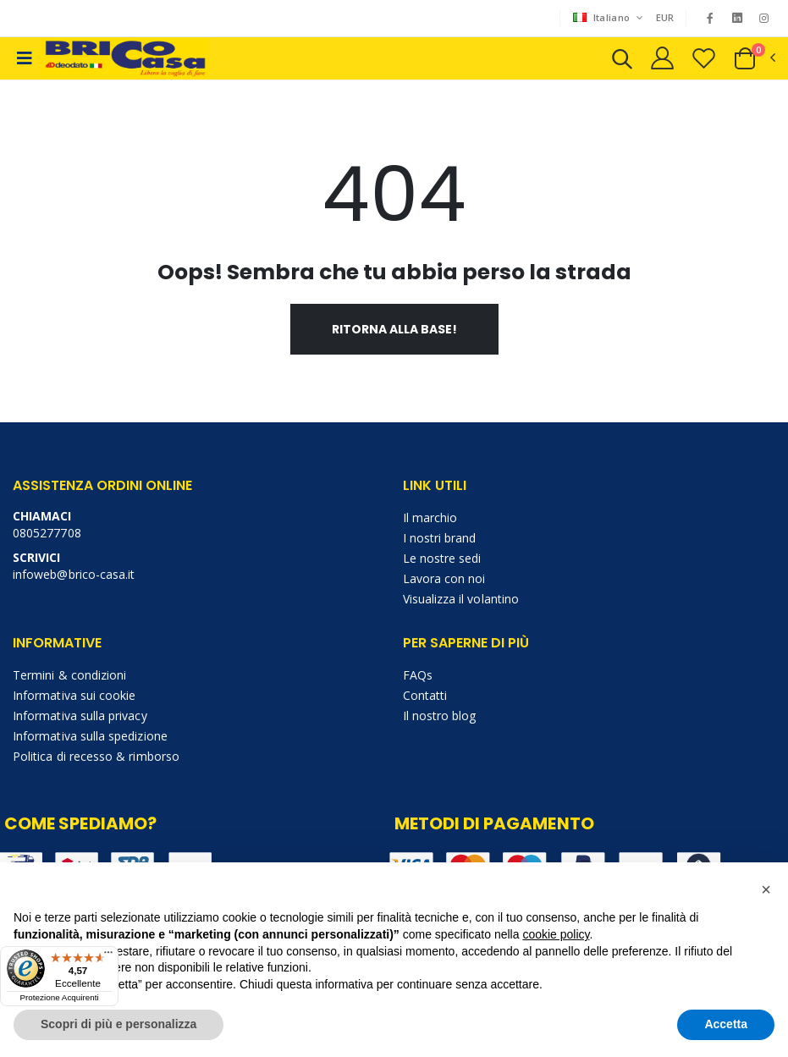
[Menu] (108, 956)
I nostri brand (440, 538)
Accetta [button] (725, 1024)
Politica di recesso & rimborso (96, 756)
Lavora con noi (444, 578)
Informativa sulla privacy (80, 715)
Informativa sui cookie (74, 695)
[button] (622, 61)
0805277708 (47, 533)
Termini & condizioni (69, 675)
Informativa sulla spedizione (90, 736)
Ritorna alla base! (394, 329)
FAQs (418, 675)
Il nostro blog (440, 715)
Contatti (425, 695)
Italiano (603, 17)
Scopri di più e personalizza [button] (118, 1024)
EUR (665, 17)
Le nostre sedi (442, 558)
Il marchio (430, 517)
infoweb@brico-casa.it (74, 574)
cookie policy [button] (555, 934)
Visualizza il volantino (461, 599)
